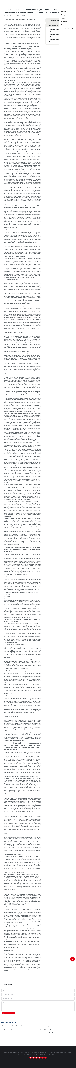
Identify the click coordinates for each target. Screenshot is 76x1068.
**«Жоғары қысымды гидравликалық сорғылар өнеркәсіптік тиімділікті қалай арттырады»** (48, 1032)
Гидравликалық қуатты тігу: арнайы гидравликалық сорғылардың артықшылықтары (10, 1032)
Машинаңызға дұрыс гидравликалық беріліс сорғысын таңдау (48, 1026)
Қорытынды (52, 42)
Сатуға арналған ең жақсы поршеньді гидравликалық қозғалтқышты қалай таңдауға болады (13, 1025)
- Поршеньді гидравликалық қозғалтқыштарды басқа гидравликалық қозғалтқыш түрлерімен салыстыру (61, 36)
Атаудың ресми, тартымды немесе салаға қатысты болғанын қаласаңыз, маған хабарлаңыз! (10, 1029)
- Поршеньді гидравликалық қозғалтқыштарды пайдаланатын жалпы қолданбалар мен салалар (61, 34)
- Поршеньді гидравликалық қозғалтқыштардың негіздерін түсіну (61, 29)
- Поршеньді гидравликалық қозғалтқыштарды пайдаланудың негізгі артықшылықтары (61, 31)
